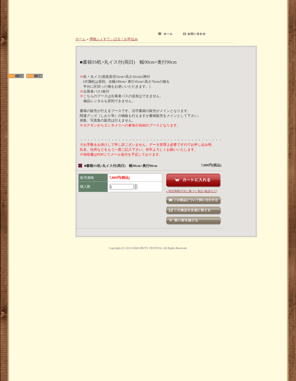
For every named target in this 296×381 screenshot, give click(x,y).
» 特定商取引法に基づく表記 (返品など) (191, 191)
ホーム (80, 39)
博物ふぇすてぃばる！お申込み (113, 39)
